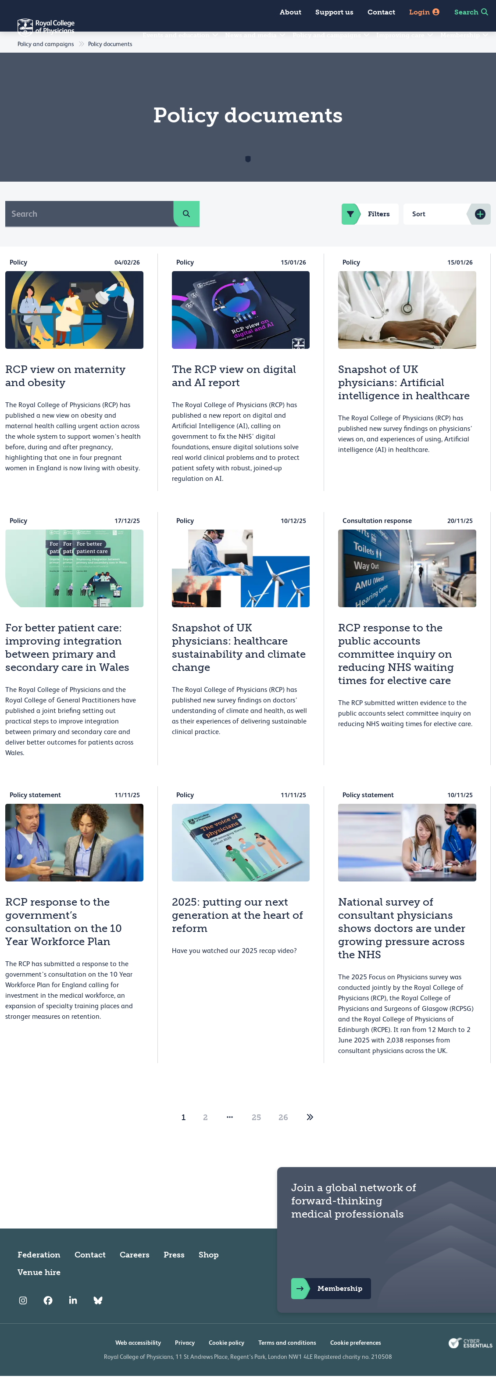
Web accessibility (138, 1363)
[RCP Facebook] (48, 1321)
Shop (209, 1276)
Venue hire (39, 1293)
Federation (39, 1276)
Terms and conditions (287, 1363)
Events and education (181, 35)
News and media (255, 35)
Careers (135, 1276)
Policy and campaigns (332, 35)
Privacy (185, 1363)
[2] (310, 1139)
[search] (186, 234)
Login (424, 12)
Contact (381, 12)
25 (256, 1138)
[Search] (89, 234)
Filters (366, 235)
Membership (464, 35)
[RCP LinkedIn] (73, 1321)
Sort (418, 235)
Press (174, 1276)
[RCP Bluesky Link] (98, 1321)
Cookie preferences (355, 1363)
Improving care (405, 35)
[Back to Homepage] (37, 33)
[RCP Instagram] (23, 1321)
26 (283, 1138)
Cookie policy (226, 1363)
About (290, 12)
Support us (334, 12)
